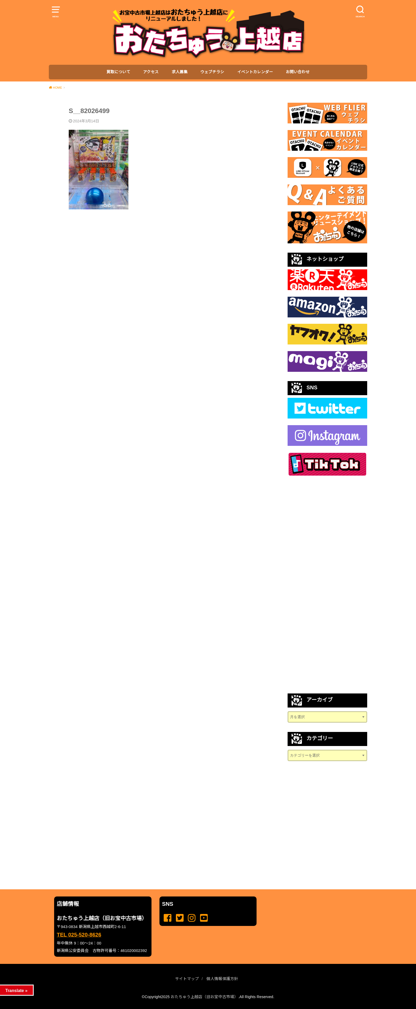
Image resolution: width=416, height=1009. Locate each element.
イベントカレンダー (255, 72)
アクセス (151, 72)
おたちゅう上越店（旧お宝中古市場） (204, 997)
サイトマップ (187, 979)
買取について (118, 72)
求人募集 (180, 72)
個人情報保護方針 (222, 979)
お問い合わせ (298, 72)
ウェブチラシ (212, 72)
